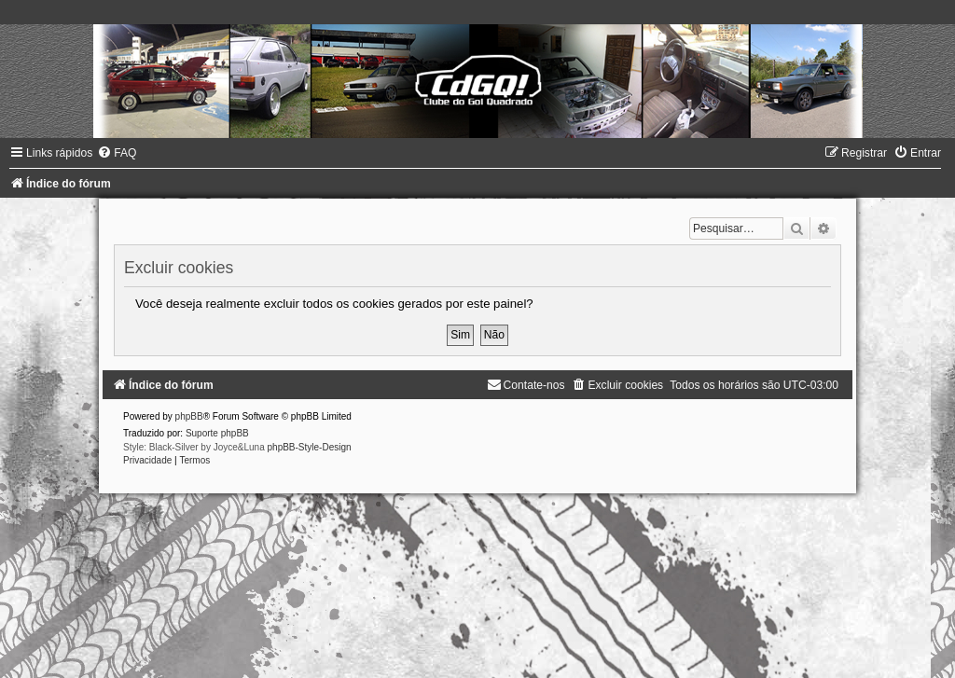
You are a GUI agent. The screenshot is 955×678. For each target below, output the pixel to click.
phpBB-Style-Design (310, 447)
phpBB (189, 416)
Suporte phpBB (217, 433)
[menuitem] (116, 152)
